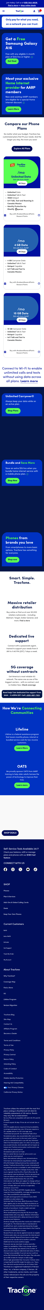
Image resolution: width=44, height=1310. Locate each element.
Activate (6, 942)
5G (5, 994)
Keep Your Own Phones (12, 914)
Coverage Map (9, 982)
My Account (7, 960)
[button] (34, 11)
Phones (6, 891)
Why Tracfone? (9, 976)
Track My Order (9, 954)
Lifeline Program (10, 999)
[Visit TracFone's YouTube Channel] (28, 871)
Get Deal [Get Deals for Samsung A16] (12, 61)
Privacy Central (9, 1055)
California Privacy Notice (13, 1092)
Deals (6, 908)
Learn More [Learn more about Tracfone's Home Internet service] (13, 109)
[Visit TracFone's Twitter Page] (20, 871)
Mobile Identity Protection (13, 1078)
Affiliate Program (10, 1029)
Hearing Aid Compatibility (13, 1083)
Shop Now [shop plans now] (12, 481)
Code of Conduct (10, 1069)
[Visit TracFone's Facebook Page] (5, 871)
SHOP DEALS (10, 833)
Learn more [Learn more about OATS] (22, 785)
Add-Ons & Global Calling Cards (16, 902)
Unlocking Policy (10, 1064)
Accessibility (8, 1073)
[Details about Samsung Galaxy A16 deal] (32, 57)
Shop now (12, 560)
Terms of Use (8, 1045)
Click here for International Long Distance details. (20, 1161)
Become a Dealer (10, 1033)
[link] (39, 11)
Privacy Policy (9, 1050)
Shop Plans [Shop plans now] (13, 411)
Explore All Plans (22, 149)
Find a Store (8, 988)
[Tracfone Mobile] (20, 11)
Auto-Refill (7, 936)
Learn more (29, 381)
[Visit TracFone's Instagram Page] (13, 871)
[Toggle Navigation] (3, 11)
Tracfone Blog (9, 1015)
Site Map (7, 1019)
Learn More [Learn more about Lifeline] (22, 748)
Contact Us (8, 1024)
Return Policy (9, 1059)
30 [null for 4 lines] (22, 183)
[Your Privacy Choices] (22, 1088)
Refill (5, 930)
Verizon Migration (10, 1005)
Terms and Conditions (12, 1041)
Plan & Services (9, 897)
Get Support (7, 948)
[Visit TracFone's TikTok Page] (35, 871)
